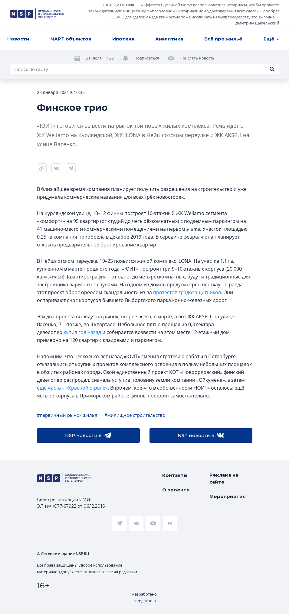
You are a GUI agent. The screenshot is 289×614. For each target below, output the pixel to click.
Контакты (175, 475)
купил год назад (82, 332)
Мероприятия (227, 496)
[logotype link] (37, 14)
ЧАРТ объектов (71, 39)
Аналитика (169, 39)
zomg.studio (144, 600)
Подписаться (146, 58)
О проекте (176, 490)
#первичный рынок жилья (67, 415)
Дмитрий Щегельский (257, 23)
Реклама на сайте (223, 478)
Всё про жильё (223, 39)
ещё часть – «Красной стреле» (72, 387)
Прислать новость (197, 58)
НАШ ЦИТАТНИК (118, 5)
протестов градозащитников (187, 292)
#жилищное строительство (134, 415)
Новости (18, 39)
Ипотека (123, 39)
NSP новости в (88, 435)
